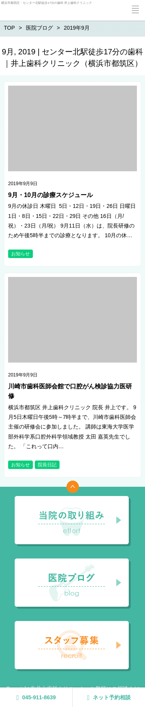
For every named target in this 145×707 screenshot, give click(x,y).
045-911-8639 (36, 697)
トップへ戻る (73, 487)
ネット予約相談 (109, 697)
